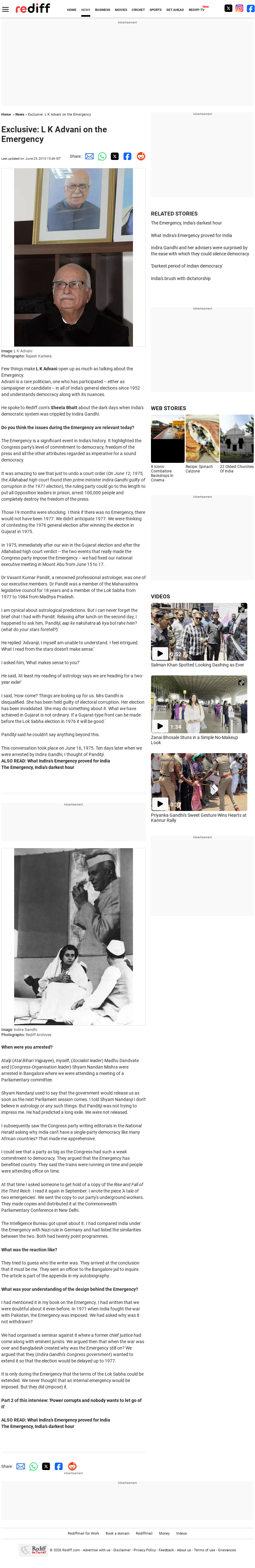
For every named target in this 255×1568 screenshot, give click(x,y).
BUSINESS (102, 10)
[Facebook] (251, 8)
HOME (71, 10)
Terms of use (204, 1550)
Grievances (227, 1550)
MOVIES (121, 10)
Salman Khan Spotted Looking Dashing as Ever (197, 664)
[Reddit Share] (139, 156)
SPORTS (156, 10)
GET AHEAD (175, 10)
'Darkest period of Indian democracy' (187, 266)
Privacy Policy (145, 1550)
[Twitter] (228, 8)
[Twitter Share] (113, 156)
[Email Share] (88, 156)
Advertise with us (96, 1550)
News (19, 114)
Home (6, 114)
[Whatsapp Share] (100, 156)
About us (184, 1550)
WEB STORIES (168, 408)
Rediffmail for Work (83, 1533)
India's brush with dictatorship (181, 278)
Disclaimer (122, 1550)
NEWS (85, 10)
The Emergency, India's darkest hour (37, 767)
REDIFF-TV (197, 10)
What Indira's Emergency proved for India (68, 760)
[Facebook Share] (126, 156)
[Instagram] (239, 8)
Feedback (166, 1550)
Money (164, 1533)
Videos (181, 1533)
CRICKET (138, 10)
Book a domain (117, 1533)
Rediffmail (144, 1533)
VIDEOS (160, 596)
